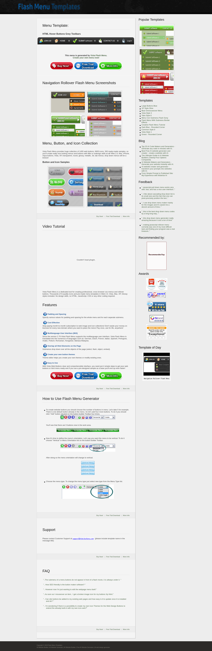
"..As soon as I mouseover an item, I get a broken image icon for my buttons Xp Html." (78, 594)
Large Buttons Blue (149, 106)
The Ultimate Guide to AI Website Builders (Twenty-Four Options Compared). (155, 157)
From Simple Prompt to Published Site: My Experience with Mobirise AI (157, 174)
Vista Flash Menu (98, 55)
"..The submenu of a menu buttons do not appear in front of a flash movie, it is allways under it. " (82, 580)
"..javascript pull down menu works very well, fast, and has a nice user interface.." (158, 188)
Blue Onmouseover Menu (152, 111)
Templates (146, 100)
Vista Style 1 (147, 132)
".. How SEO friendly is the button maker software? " (64, 585)
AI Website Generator (56, 647)
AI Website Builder (42, 647)
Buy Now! (99, 216)
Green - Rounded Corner (152, 134)
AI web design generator (102, 647)
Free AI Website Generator (85, 647)
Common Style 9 (148, 130)
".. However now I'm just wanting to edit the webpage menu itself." (70, 589)
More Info (126, 216)
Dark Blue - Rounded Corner (153, 127)
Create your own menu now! (86, 58)
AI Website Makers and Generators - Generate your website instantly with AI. (158, 163)
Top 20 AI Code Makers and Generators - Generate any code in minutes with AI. (158, 147)
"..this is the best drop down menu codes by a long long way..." (158, 212)
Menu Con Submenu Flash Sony (155, 118)
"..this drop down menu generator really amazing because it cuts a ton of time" (157, 219)
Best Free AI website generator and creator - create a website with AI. (156, 152)
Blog (142, 141)
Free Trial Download (113, 216)
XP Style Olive (147, 108)
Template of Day (150, 347)
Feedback (145, 182)
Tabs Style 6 (147, 115)
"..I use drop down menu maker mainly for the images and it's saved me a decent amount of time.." (157, 205)
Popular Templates (151, 19)
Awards (144, 273)
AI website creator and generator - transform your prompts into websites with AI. (157, 169)
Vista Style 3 (147, 113)
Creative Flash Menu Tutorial (153, 125)
